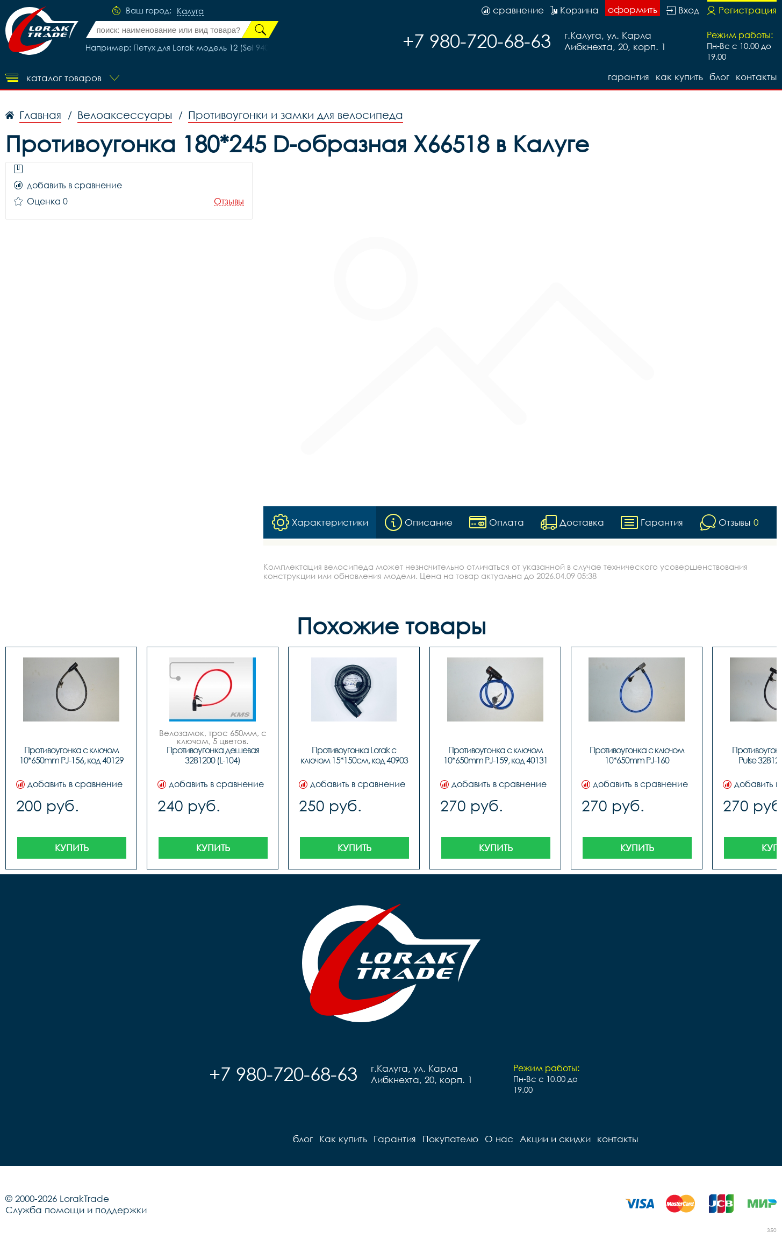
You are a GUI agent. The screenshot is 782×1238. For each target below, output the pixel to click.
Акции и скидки (555, 1138)
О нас (499, 1138)
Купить (72, 847)
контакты (756, 76)
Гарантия (628, 76)
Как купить (679, 76)
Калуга (190, 11)
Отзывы (229, 201)
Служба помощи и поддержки (76, 1209)
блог (719, 76)
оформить (632, 9)
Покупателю (450, 1138)
